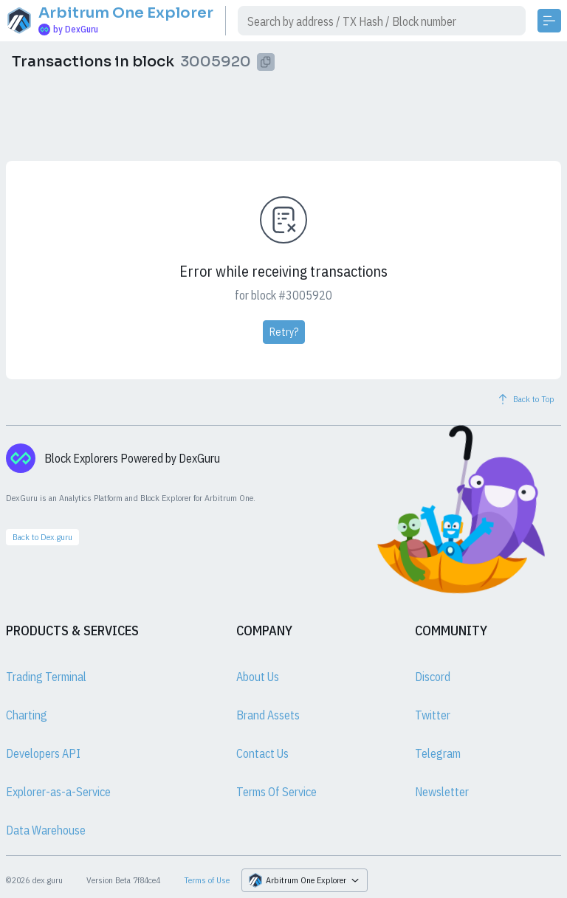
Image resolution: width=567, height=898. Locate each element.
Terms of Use (207, 879)
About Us (257, 676)
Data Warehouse (46, 830)
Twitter (432, 715)
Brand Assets (268, 715)
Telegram (438, 753)
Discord (432, 676)
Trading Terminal (46, 676)
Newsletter (442, 791)
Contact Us (262, 753)
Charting (26, 715)
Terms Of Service (276, 791)
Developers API (43, 753)
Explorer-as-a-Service (58, 791)
